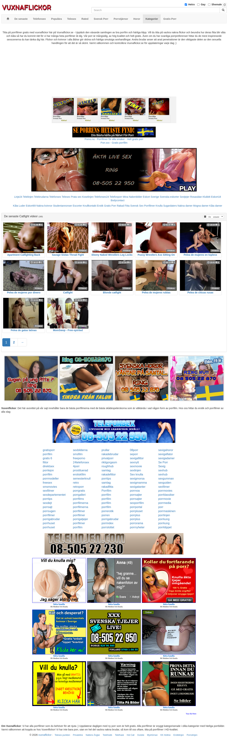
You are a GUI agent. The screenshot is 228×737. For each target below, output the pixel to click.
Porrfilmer (149, 205)
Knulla (159, 205)
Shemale (217, 4)
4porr (76, 466)
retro (76, 482)
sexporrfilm (137, 502)
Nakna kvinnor (44, 205)
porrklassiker (166, 494)
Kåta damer (215, 205)
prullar (105, 450)
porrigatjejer (80, 519)
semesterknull (82, 478)
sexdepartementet (54, 494)
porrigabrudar (51, 519)
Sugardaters (170, 205)
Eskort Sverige (151, 196)
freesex (47, 482)
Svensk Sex (136, 205)
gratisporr (49, 450)
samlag (106, 470)
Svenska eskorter (169, 196)
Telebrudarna (41, 196)
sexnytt (134, 462)
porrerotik (108, 511)
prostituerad (80, 470)
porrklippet (165, 527)
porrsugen (49, 511)
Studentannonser (62, 205)
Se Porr (163, 462)
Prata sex (76, 196)
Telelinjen (28, 196)
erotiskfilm (79, 474)
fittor (45, 462)
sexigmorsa (137, 478)
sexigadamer (166, 458)
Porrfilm (106, 490)
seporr (134, 454)
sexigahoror (165, 450)
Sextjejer (184, 196)
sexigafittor (137, 458)
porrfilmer (79, 511)
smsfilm (78, 454)
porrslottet (108, 527)
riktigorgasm (109, 462)
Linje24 (18, 196)
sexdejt (47, 502)
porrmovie (164, 498)
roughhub (108, 466)
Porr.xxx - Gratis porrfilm (114, 142)
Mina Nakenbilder (132, 196)
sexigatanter (137, 486)
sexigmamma (138, 482)
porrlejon (48, 470)
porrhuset (49, 523)
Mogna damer (201, 205)
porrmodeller (51, 478)
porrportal (136, 507)
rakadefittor (109, 474)
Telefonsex (55, 196)
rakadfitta (107, 486)
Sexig (161, 466)
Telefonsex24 (101, 196)
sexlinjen (135, 470)
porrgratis (79, 490)
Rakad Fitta (123, 205)
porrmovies (165, 490)
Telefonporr (116, 196)
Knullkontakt (89, 205)
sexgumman (166, 478)
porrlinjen (164, 515)
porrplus (135, 515)
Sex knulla (136, 474)
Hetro (191, 4)
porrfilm (47, 454)
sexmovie (136, 466)
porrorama (136, 523)
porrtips (106, 478)
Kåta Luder (19, 205)
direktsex (48, 466)
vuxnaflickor (44, 734)
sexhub (162, 470)
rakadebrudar (110, 454)
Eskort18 (216, 196)
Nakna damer (185, 205)
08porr (134, 450)
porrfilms (78, 498)
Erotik (100, 205)
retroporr (78, 486)
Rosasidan (196, 196)
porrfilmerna (80, 502)
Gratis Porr (110, 205)
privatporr (108, 458)
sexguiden (164, 482)
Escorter (77, 205)
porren (106, 515)
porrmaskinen (166, 511)
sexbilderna (80, 450)
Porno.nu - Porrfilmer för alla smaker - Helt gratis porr (114, 139)
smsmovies (50, 486)
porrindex (107, 523)
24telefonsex (81, 462)
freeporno (79, 458)
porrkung (163, 519)
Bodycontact (117, 200)
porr (160, 507)
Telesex (66, 196)
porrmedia (164, 502)
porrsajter (136, 494)
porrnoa (135, 490)
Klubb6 (207, 196)
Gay (203, 4)
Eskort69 (31, 205)
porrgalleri (79, 494)
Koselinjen (88, 196)
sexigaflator (165, 454)
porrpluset (136, 511)
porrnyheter (137, 527)
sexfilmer (164, 486)
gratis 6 (47, 458)
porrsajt (47, 507)
